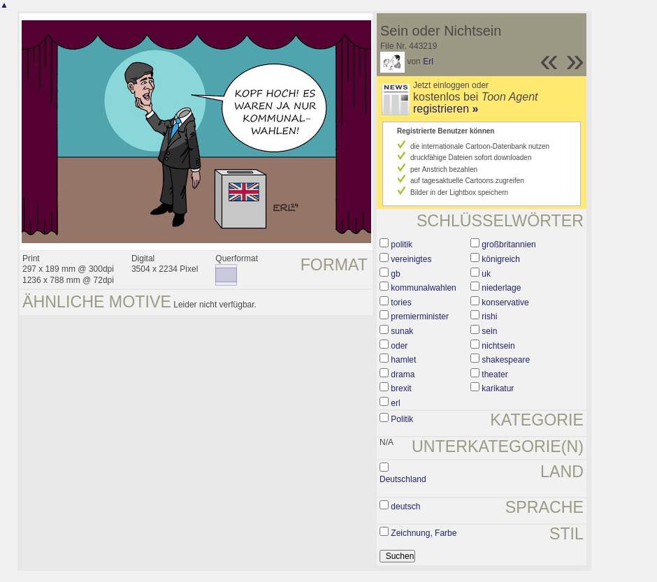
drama (402, 374)
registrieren (445, 109)
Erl (428, 61)
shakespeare (506, 360)
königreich (501, 259)
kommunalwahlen (423, 288)
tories (401, 302)
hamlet (403, 360)
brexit (401, 388)
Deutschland (403, 479)
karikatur (498, 388)
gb (395, 274)
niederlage (501, 288)
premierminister (420, 316)
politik (401, 244)
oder (399, 346)
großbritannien (508, 244)
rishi (489, 316)
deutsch (405, 506)
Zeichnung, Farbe (423, 533)
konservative (505, 302)
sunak (402, 331)
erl (395, 403)
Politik (402, 419)
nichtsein (498, 346)
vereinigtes (411, 259)
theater (494, 374)
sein (489, 331)
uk (486, 274)
